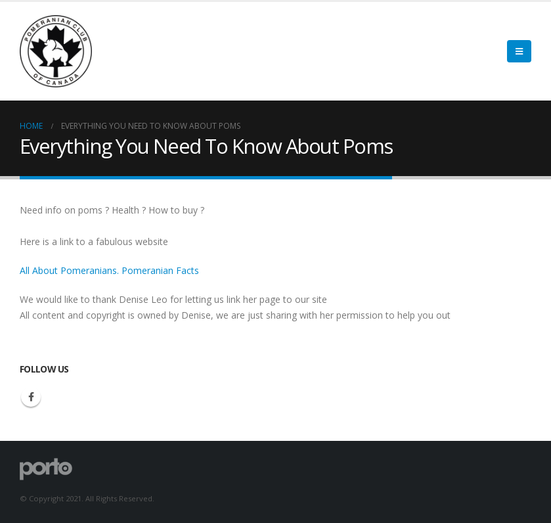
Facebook (31, 397)
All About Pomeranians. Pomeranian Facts (109, 270)
